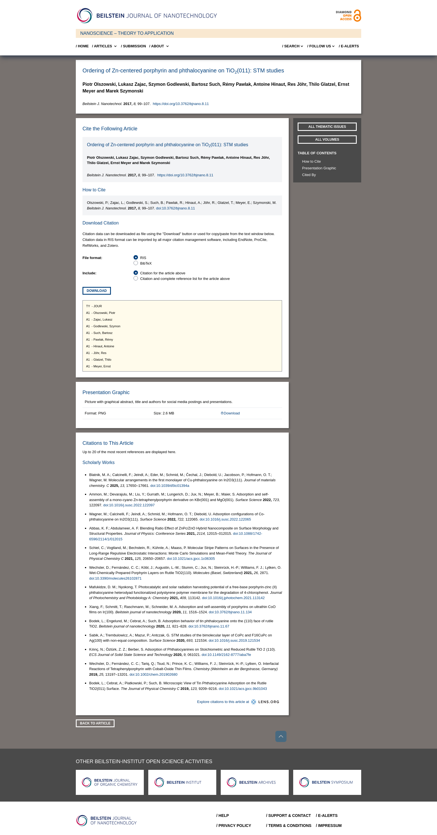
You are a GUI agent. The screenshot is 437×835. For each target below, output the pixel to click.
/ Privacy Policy (233, 825)
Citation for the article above (162, 273)
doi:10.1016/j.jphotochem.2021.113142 (233, 598)
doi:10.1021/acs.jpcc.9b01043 (243, 689)
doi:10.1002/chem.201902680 (154, 674)
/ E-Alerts (349, 46)
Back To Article (95, 723)
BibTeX (146, 263)
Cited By (309, 175)
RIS (143, 258)
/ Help (222, 815)
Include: (89, 273)
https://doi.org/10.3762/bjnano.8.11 (181, 104)
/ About (159, 46)
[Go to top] (281, 736)
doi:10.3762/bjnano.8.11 (175, 208)
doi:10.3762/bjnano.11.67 (208, 626)
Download (97, 291)
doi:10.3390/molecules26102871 (115, 578)
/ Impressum (329, 825)
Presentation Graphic (319, 168)
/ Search (293, 46)
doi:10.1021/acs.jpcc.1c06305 (191, 558)
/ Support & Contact (288, 815)
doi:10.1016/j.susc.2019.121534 (234, 640)
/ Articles (105, 46)
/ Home (82, 46)
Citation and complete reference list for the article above (185, 279)
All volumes (327, 139)
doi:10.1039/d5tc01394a (170, 486)
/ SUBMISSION (133, 46)
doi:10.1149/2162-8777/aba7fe (226, 655)
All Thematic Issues (327, 127)
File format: (92, 258)
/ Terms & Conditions (289, 825)
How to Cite (311, 161)
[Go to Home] (108, 820)
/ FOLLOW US (321, 46)
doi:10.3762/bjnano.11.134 (230, 612)
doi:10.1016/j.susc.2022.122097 (129, 505)
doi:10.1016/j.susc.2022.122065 (225, 519)
